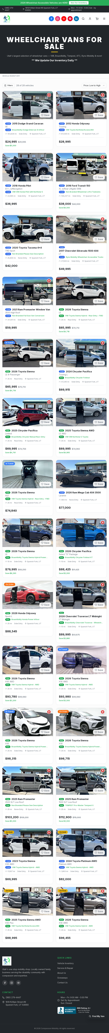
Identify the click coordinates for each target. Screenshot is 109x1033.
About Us (61, 973)
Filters (8, 85)
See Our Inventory (79, 3)
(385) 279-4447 (8, 9)
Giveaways (62, 978)
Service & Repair (65, 968)
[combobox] (94, 85)
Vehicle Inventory (65, 963)
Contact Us (62, 982)
